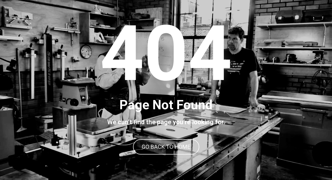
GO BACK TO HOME (166, 147)
